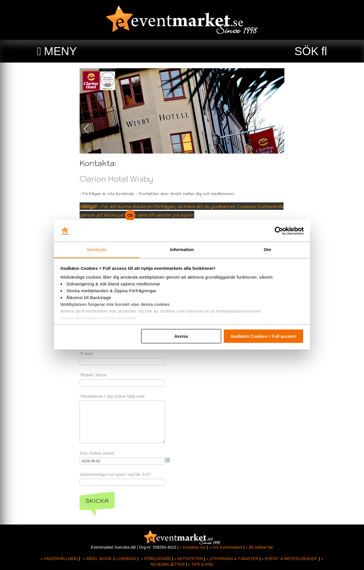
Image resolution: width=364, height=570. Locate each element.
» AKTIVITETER (188, 558)
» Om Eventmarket (225, 547)
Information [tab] (182, 249)
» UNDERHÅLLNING (59, 558)
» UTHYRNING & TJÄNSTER (232, 558)
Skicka (97, 501)
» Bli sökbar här (259, 547)
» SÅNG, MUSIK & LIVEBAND (109, 558)
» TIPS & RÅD (200, 564)
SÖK (306, 51)
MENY (60, 51)
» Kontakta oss (192, 547)
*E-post (86, 353)
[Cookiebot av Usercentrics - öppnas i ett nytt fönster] (279, 231)
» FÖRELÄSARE (156, 558)
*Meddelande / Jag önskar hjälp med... (114, 396)
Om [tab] (267, 249)
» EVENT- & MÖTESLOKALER (289, 558)
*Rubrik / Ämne (93, 375)
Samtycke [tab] (97, 249)
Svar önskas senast (97, 453)
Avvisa (181, 336)
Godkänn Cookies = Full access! (263, 336)
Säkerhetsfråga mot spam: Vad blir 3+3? (115, 474)
